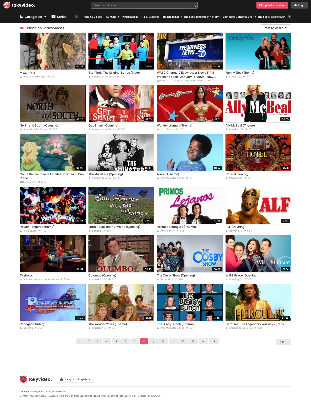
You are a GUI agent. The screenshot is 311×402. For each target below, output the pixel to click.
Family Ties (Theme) (240, 73)
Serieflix (95, 231)
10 (163, 341)
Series (59, 16)
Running (111, 16)
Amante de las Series (102, 76)
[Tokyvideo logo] (19, 6)
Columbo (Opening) (102, 275)
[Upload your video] (272, 5)
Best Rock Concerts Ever (238, 16)
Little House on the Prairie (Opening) (114, 227)
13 (194, 341)
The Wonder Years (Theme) (107, 324)
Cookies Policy (145, 395)
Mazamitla (27, 73)
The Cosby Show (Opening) (176, 275)
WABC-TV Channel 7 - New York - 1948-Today (182, 80)
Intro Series (165, 129)
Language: (75, 379)
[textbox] (141, 5)
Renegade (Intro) (32, 324)
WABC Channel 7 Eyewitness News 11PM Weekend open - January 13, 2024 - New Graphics (185, 75)
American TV (235, 129)
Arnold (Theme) (168, 174)
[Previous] (76, 16)
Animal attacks (129, 16)
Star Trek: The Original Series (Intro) (114, 73)
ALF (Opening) (236, 227)
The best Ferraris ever (271, 16)
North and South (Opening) (39, 126)
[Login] (299, 5)
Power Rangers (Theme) (37, 227)
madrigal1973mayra (33, 76)
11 (174, 341)
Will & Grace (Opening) (242, 275)
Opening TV (234, 231)
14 (204, 341)
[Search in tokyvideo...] (194, 5)
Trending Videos (92, 16)
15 (214, 341)
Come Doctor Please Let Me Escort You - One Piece (52, 176)
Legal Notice (88, 395)
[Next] (289, 16)
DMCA (157, 395)
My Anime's (28, 182)
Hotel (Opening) (237, 174)
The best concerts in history (201, 16)
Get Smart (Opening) (103, 126)
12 (183, 341)
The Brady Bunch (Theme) (175, 324)
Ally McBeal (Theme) (240, 126)
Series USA (234, 76)
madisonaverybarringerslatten (39, 279)
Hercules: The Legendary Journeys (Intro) (255, 324)
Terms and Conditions (69, 395)
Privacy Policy (129, 395)
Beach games (171, 16)
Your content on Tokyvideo (43, 395)
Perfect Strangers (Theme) (176, 227)
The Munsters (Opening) (105, 174)
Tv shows (26, 275)
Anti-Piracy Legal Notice (108, 395)
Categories (33, 16)
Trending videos (275, 28)
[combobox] (144, 5)
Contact (24, 395)
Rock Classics (150, 16)
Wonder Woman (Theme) (175, 126)
